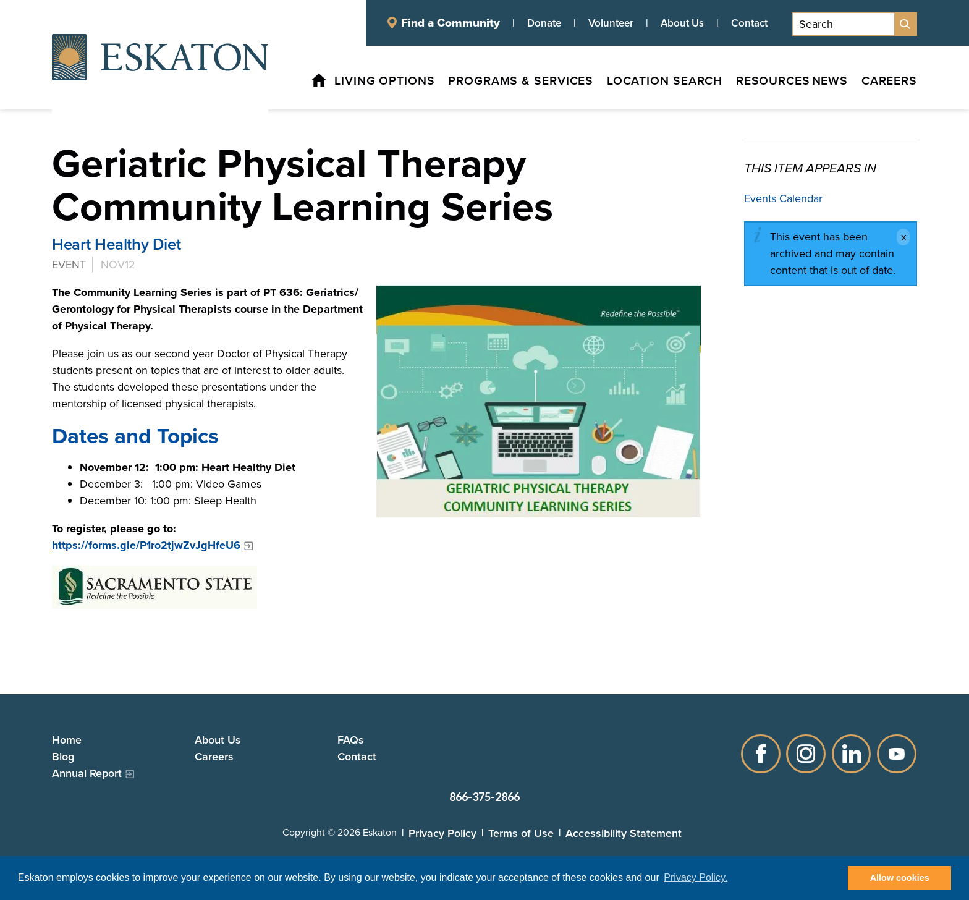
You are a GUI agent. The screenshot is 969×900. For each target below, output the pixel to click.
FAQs (350, 739)
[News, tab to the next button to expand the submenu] (824, 83)
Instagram (806, 753)
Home (67, 739)
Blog (63, 756)
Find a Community (450, 23)
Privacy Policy (442, 833)
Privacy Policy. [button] (695, 877)
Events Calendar (783, 198)
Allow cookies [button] (899, 878)
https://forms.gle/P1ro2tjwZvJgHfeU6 (146, 545)
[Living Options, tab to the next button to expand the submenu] (355, 83)
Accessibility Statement (623, 833)
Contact (749, 22)
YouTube (897, 753)
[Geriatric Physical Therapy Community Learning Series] (538, 400)
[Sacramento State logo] (376, 587)
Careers (214, 756)
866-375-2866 (484, 797)
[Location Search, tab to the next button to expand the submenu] (644, 83)
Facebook (760, 753)
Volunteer (610, 22)
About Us (682, 22)
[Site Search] (905, 24)
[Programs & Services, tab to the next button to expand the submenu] (495, 83)
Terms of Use (521, 833)
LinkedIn (851, 753)
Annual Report (87, 773)
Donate (544, 22)
